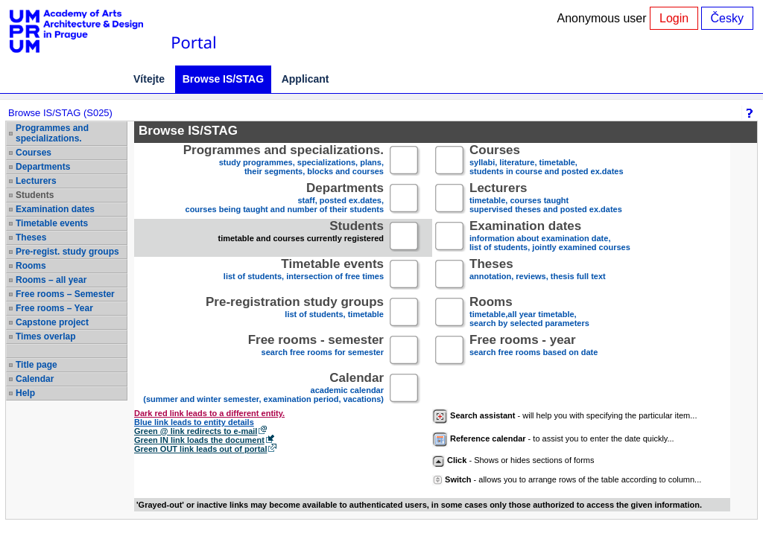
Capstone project (52, 322)
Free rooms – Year (54, 308)
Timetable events (52, 223)
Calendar (35, 379)
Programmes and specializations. (52, 133)
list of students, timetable (295, 313)
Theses (31, 237)
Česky (727, 18)
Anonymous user (603, 18)
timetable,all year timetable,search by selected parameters (529, 313)
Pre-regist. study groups (67, 251)
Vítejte (149, 79)
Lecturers (36, 181)
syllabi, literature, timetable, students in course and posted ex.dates (546, 161)
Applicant (305, 79)
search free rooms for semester (316, 351)
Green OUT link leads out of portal (200, 448)
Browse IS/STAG (223, 79)
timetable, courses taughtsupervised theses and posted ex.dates (545, 199)
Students (35, 195)
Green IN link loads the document (199, 440)
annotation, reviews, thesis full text (537, 275)
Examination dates (55, 209)
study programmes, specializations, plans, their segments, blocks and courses (283, 161)
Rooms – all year (51, 280)
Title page (36, 365)
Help (25, 393)
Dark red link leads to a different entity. (209, 413)
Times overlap (45, 336)
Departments (43, 167)
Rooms (31, 266)
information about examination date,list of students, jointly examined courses (549, 237)
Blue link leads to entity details (194, 422)
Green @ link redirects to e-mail (195, 431)
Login (673, 18)
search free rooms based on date (533, 351)
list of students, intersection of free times (304, 275)
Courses (33, 152)
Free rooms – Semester (65, 294)
